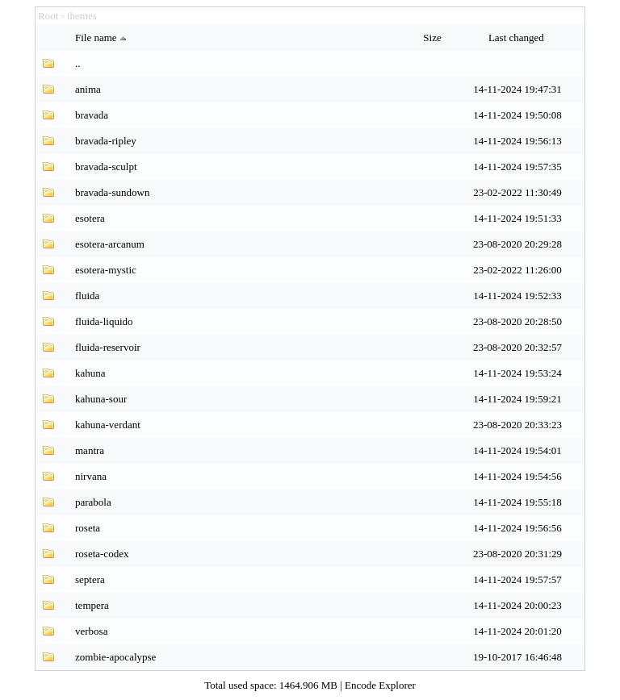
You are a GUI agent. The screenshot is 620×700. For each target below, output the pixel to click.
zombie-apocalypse (115, 657)
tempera (92, 605)
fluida (87, 296)
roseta (87, 528)
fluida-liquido (104, 321)
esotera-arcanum (110, 244)
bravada (91, 115)
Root (48, 16)
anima (88, 89)
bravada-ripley (105, 141)
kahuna (90, 373)
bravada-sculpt (106, 166)
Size (433, 37)
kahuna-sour (101, 399)
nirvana (91, 476)
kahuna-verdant (107, 425)
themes (82, 16)
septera (90, 579)
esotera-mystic (105, 270)
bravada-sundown (112, 192)
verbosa (91, 631)
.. (78, 63)
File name (102, 37)
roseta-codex (101, 554)
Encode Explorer (380, 685)
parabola (93, 502)
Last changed (517, 37)
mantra (89, 450)
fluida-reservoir (107, 347)
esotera (90, 218)
